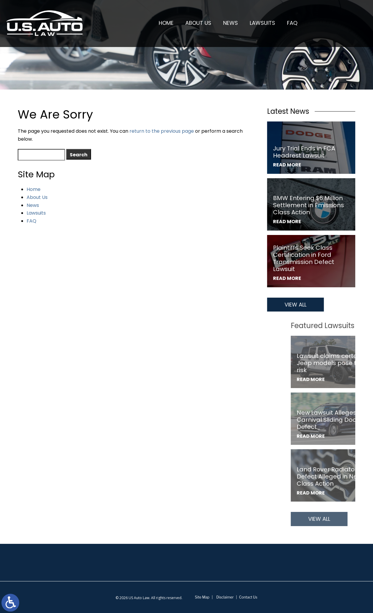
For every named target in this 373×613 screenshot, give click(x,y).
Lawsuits (262, 23)
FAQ (292, 23)
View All (297, 304)
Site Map (202, 597)
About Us (198, 23)
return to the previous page (161, 131)
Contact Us (248, 597)
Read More (289, 165)
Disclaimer (225, 597)
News (230, 23)
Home (166, 23)
